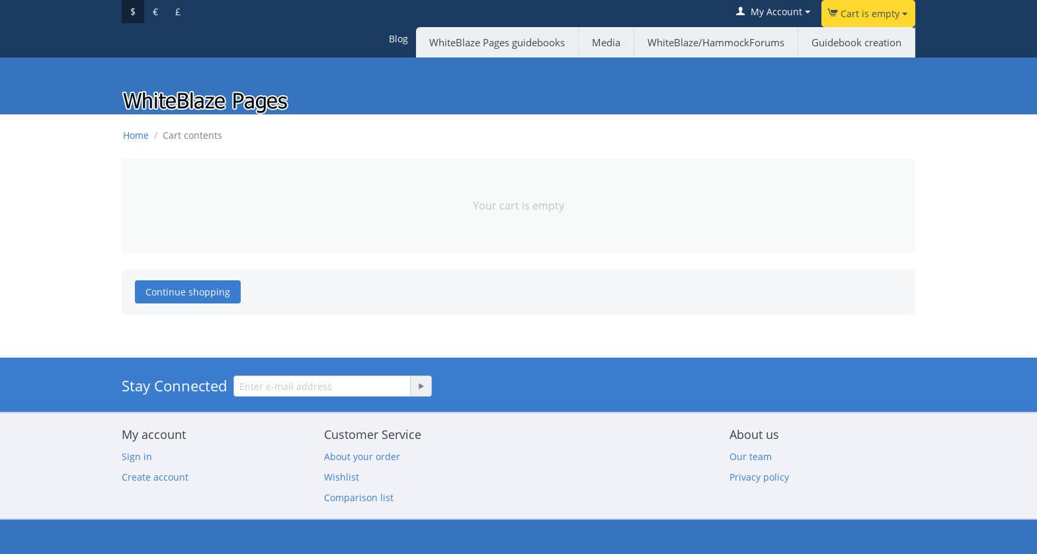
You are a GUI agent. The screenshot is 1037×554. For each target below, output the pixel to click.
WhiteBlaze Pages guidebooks (497, 42)
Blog (398, 38)
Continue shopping (187, 292)
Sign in (137, 456)
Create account (155, 477)
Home (136, 135)
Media (606, 42)
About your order (362, 456)
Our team (750, 456)
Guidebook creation (856, 42)
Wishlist (341, 477)
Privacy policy (759, 477)
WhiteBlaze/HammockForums (715, 42)
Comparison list (359, 497)
